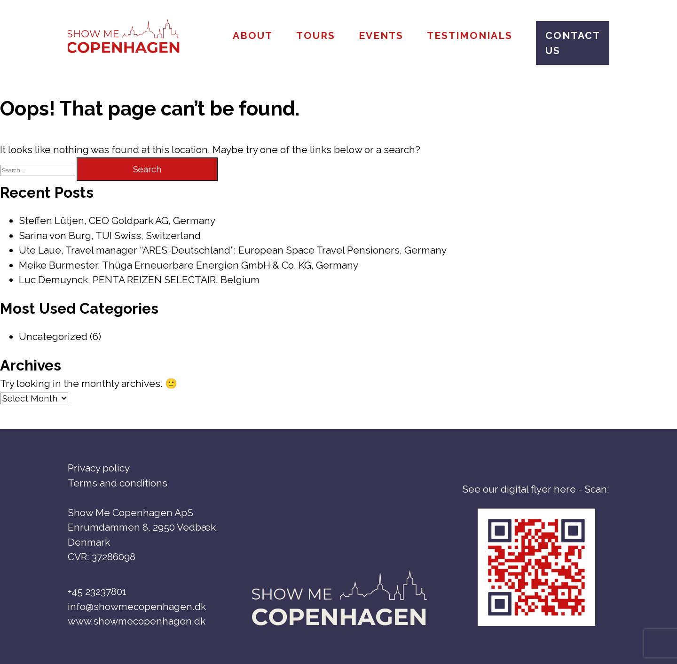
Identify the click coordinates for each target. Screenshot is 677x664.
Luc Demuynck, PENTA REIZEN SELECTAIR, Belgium (139, 280)
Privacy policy (99, 468)
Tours (315, 35)
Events (381, 35)
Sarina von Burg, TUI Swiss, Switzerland (110, 235)
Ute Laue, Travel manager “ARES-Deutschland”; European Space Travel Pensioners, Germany (233, 250)
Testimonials (469, 35)
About (253, 35)
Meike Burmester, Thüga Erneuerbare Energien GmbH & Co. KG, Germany (188, 265)
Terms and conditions (117, 483)
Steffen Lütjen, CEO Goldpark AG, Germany (117, 220)
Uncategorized (53, 336)
